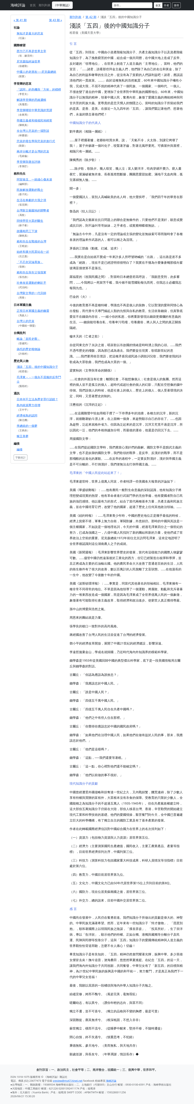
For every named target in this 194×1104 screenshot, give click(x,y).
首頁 (33, 5)
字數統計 (20, 457)
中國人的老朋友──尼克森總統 (36, 72)
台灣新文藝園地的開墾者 (33, 210)
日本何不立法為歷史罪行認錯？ (37, 399)
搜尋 (176, 5)
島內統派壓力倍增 (28, 405)
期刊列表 (44, 5)
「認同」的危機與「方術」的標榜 (39, 89)
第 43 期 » (55, 20)
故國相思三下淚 (27, 231)
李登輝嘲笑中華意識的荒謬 (34, 110)
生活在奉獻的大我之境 (31, 200)
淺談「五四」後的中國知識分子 (37, 367)
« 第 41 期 (20, 20)
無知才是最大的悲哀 (30, 33)
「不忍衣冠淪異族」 (30, 262)
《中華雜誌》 (62, 5)
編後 (20, 449)
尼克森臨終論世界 (28, 61)
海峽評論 (18, 5)
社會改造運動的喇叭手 (31, 283)
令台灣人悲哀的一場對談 (33, 131)
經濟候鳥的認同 (27, 415)
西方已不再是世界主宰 (31, 51)
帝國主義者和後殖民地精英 (34, 120)
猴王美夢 (22, 436)
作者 (166, 5)
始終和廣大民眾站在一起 (33, 252)
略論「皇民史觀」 (28, 339)
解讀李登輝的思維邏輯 (31, 100)
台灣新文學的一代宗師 (31, 293)
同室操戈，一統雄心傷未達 (34, 179)
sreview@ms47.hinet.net (68, 1080)
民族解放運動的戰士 (30, 190)
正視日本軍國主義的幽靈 (33, 311)
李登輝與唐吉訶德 (28, 162)
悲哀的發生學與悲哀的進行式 (36, 141)
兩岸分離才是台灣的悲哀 (33, 151)
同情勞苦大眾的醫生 (30, 221)
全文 (158, 5)
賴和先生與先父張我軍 (31, 272)
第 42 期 (90, 17)
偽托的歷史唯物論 (28, 349)
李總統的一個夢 (27, 426)
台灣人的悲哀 (25, 321)
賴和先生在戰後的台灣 (31, 241)
